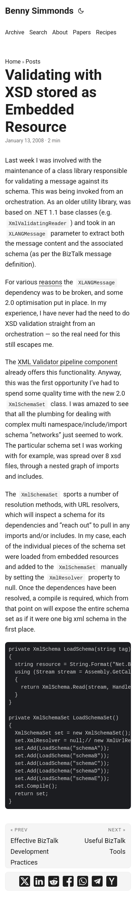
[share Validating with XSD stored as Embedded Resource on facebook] (68, 881)
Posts (33, 61)
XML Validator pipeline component (68, 362)
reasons (50, 282)
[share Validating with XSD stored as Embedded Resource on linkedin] (39, 881)
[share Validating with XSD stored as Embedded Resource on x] (24, 881)
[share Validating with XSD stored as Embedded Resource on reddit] (53, 881)
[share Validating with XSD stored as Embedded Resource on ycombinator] (111, 881)
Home (13, 61)
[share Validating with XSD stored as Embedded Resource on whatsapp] (82, 881)
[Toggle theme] (81, 11)
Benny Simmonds (39, 11)
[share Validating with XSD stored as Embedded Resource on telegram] (97, 881)
